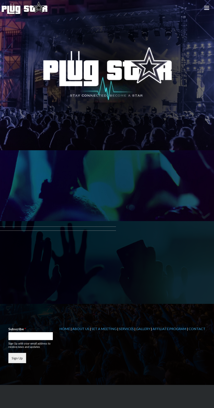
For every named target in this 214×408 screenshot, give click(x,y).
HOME (64, 329)
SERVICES (126, 329)
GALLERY (143, 329)
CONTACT (197, 329)
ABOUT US (80, 329)
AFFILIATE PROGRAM (169, 329)
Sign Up (17, 358)
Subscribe (17, 329)
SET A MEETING (104, 329)
